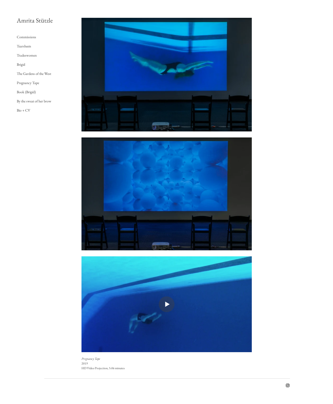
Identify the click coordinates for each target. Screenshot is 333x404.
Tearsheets (24, 46)
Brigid (21, 64)
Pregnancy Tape (28, 82)
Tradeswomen (27, 55)
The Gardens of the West (34, 73)
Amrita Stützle (35, 20)
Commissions (26, 37)
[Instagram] (287, 385)
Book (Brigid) (26, 92)
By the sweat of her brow (34, 101)
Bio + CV (23, 110)
